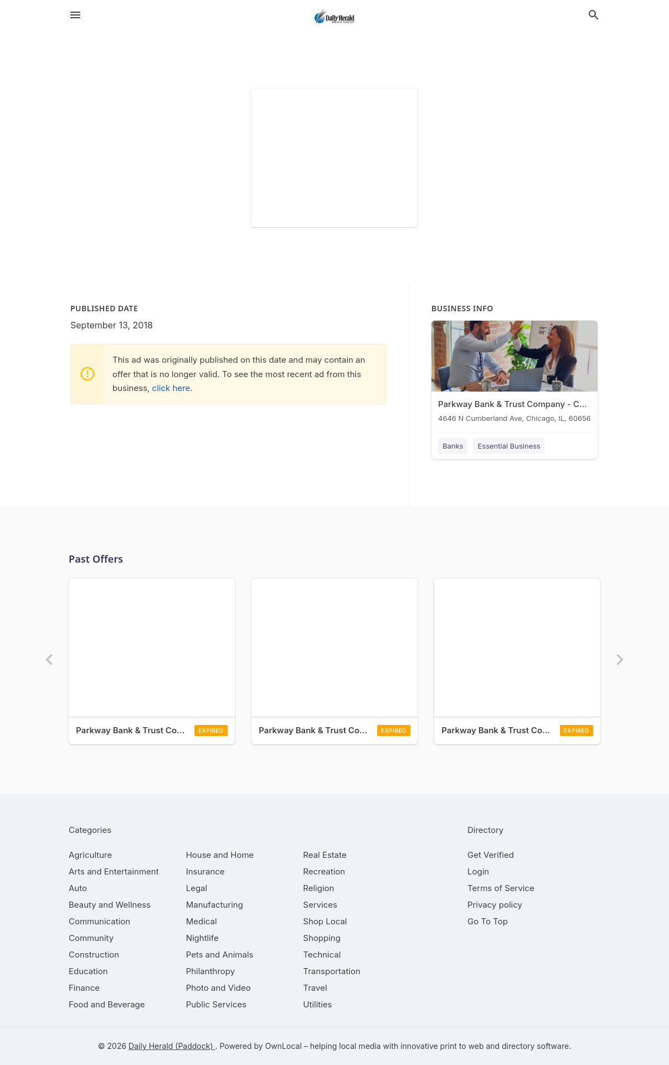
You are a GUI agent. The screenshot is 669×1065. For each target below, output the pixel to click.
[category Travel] (315, 987)
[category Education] (88, 971)
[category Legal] (196, 888)
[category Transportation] (332, 971)
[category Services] (320, 904)
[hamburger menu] (75, 15)
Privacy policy (494, 904)
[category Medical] (201, 921)
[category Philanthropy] (210, 971)
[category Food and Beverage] (107, 1004)
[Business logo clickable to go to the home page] (334, 16)
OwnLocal (283, 1046)
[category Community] (91, 938)
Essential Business (509, 445)
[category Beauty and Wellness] (110, 904)
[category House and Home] (220, 855)
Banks (452, 445)
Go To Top (487, 921)
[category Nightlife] (202, 938)
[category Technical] (322, 954)
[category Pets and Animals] (220, 954)
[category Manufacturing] (214, 904)
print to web (462, 1046)
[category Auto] (78, 888)
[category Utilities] (317, 1004)
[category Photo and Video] (218, 987)
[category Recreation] (324, 871)
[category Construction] (94, 954)
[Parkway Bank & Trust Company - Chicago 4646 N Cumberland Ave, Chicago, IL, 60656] (514, 374)
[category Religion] (318, 888)
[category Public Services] (216, 1004)
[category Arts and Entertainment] (114, 871)
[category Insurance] (205, 871)
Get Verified (490, 855)
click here (171, 388)
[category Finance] (84, 987)
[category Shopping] (322, 938)
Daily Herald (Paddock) (171, 1046)
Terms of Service (500, 888)
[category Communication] (99, 921)
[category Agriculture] (90, 855)
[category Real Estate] (324, 855)
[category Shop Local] (325, 921)
